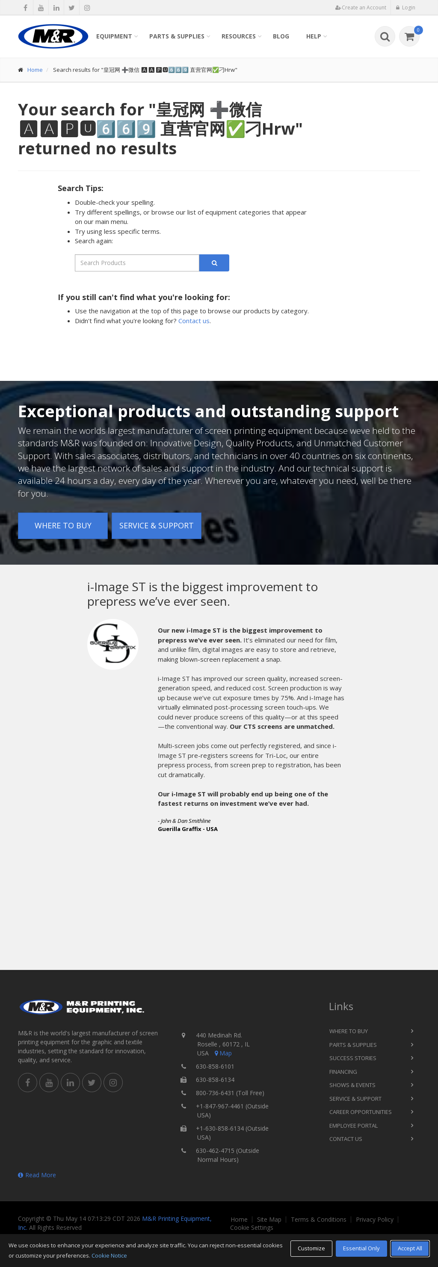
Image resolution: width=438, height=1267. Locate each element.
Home (35, 70)
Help (313, 36)
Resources (239, 36)
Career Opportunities (360, 1112)
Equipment (114, 36)
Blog (281, 36)
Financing (343, 1071)
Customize (311, 1248)
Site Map (269, 1219)
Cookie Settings (251, 1228)
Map (222, 1053)
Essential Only (361, 1248)
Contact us (194, 320)
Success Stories (352, 1058)
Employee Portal (353, 1125)
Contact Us (345, 1139)
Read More (37, 1175)
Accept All (410, 1248)
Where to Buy (63, 525)
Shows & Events (352, 1085)
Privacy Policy (375, 1219)
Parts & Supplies (176, 36)
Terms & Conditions (318, 1219)
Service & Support (156, 525)
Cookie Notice (109, 1255)
